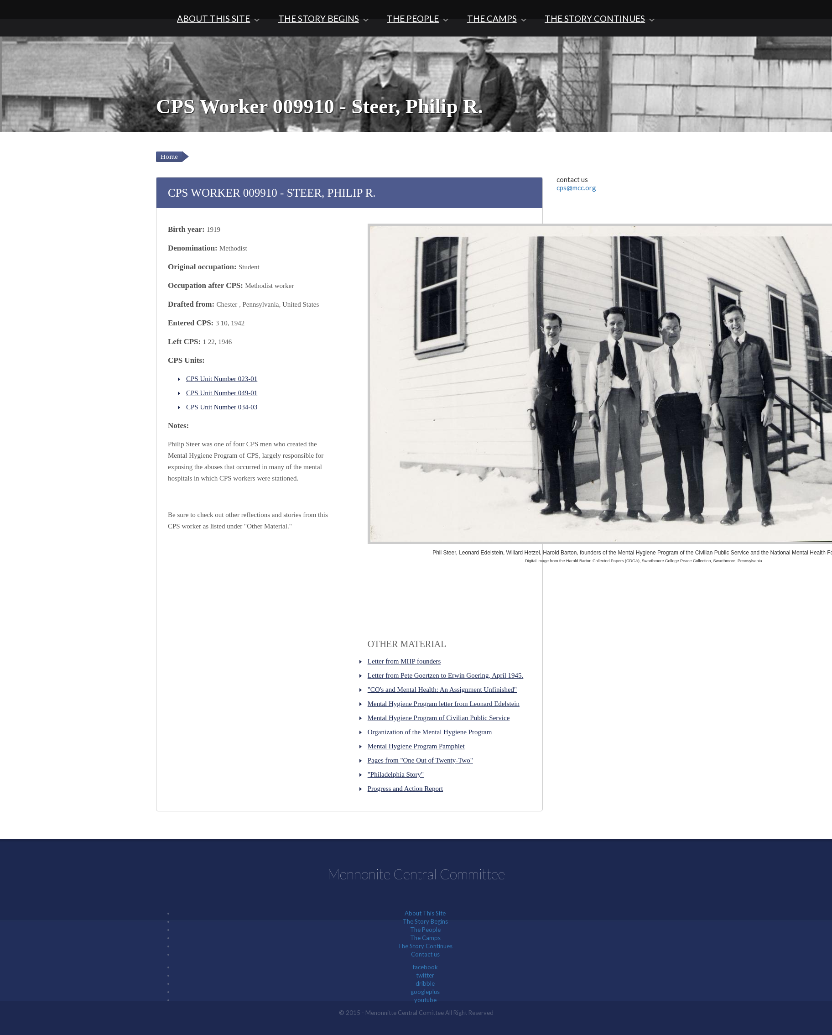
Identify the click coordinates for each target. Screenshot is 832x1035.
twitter (425, 975)
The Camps (492, 18)
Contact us (425, 954)
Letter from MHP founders (404, 661)
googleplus (425, 991)
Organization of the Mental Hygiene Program (430, 732)
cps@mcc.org (576, 187)
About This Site (213, 18)
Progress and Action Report (405, 788)
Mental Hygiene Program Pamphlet (416, 746)
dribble (425, 983)
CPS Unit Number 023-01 (221, 378)
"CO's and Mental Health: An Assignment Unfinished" (442, 689)
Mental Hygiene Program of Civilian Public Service (439, 717)
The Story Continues (595, 18)
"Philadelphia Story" (396, 774)
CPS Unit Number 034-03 (221, 407)
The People (413, 18)
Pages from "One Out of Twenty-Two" (420, 760)
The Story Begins (318, 18)
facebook (425, 967)
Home (169, 156)
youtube (425, 1000)
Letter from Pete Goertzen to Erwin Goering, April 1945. (446, 675)
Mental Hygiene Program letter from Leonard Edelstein (444, 703)
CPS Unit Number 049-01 (221, 393)
